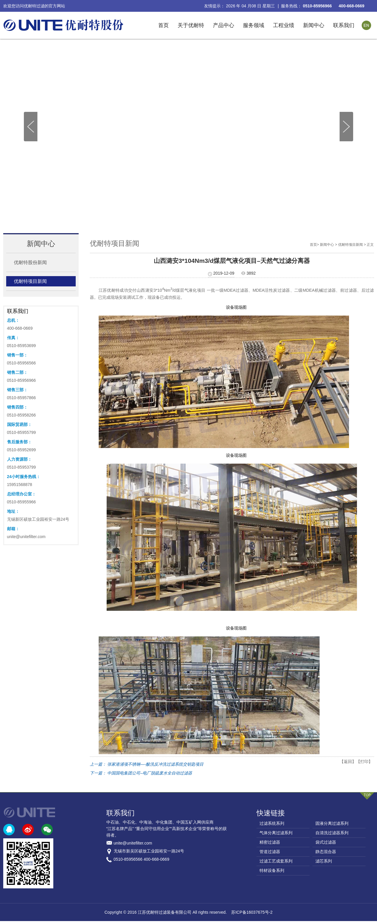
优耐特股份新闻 (30, 262)
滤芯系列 (323, 861)
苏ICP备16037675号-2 (251, 912)
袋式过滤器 (325, 842)
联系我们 (343, 25)
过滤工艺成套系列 (275, 861)
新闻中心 (313, 25)
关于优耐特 (191, 25)
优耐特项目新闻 (30, 281)
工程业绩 (283, 25)
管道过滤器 (269, 851)
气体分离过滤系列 (275, 832)
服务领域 (253, 25)
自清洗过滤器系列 (331, 832)
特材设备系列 (271, 870)
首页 (163, 25)
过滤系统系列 (271, 823)
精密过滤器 (269, 842)
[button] (346, 126)
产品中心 (223, 25)
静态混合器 (325, 851)
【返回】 (348, 761)
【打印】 (364, 761)
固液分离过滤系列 (331, 823)
